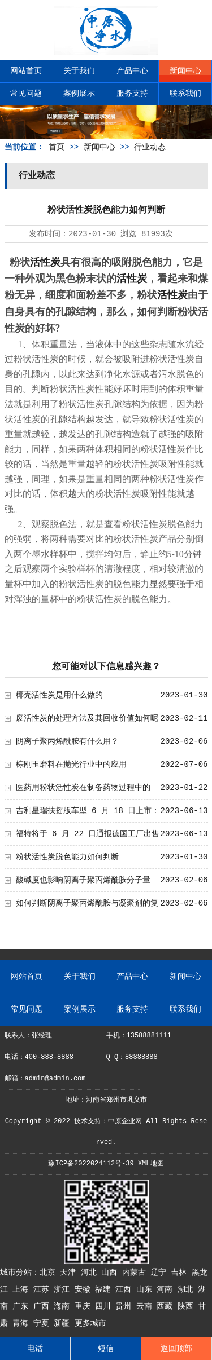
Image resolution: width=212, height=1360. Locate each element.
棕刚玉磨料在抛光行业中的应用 (71, 764)
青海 (22, 1323)
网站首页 (26, 71)
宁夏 (43, 1323)
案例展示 (79, 93)
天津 (70, 1272)
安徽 (85, 1289)
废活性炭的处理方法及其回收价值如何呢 (87, 718)
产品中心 (132, 71)
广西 (43, 1306)
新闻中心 (185, 71)
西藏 (167, 1306)
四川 (105, 1306)
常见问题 (26, 93)
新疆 (64, 1323)
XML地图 (151, 1164)
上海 (22, 1289)
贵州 (125, 1306)
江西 (125, 1289)
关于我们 (79, 71)
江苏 (43, 1289)
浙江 (64, 1289)
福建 (105, 1289)
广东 (22, 1306)
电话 (35, 1348)
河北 (91, 1272)
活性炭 (45, 262)
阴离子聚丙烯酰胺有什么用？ (67, 741)
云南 (146, 1306)
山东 (146, 1289)
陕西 (188, 1306)
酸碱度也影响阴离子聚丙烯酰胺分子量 (83, 880)
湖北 (188, 1289)
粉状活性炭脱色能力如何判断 (67, 857)
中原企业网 (125, 1121)
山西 (111, 1272)
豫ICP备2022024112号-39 (90, 1164)
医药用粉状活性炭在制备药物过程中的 (83, 787)
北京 (50, 1272)
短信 (106, 1348)
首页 (56, 147)
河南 (167, 1289)
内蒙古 (136, 1272)
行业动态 (150, 147)
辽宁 (160, 1272)
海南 (64, 1306)
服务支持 (132, 93)
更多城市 (90, 1323)
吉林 (181, 1272)
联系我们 (185, 93)
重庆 (85, 1306)
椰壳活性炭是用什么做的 (59, 695)
